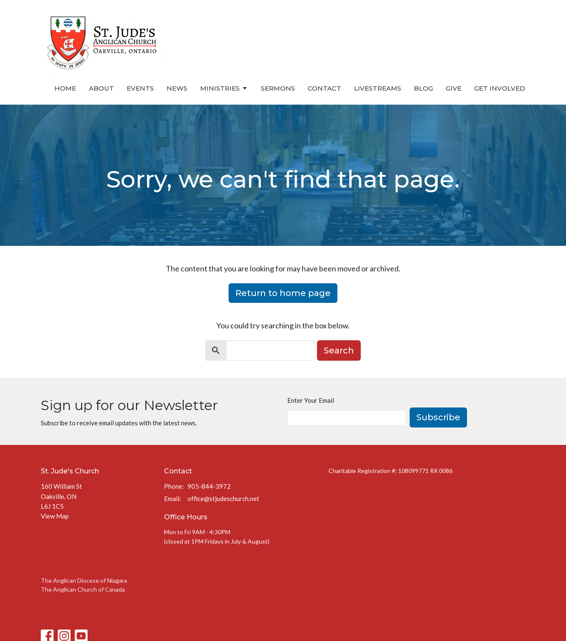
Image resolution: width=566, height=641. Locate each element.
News (177, 88)
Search (339, 350)
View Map (55, 516)
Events (140, 88)
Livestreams (377, 88)
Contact (324, 88)
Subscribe (438, 417)
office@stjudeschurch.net (223, 498)
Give (453, 88)
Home (65, 88)
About (101, 88)
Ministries (224, 88)
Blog (423, 88)
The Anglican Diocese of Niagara (84, 580)
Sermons (278, 88)
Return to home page (283, 293)
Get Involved (499, 88)
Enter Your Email (310, 400)
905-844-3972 (209, 486)
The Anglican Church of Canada (83, 589)
